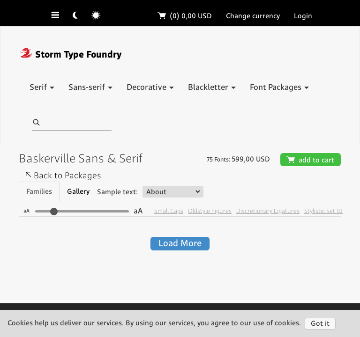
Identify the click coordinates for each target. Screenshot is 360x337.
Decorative (150, 87)
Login (303, 16)
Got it (320, 323)
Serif (42, 87)
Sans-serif (90, 87)
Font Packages (279, 87)
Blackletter (212, 87)
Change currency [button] (253, 16)
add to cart (310, 160)
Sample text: (117, 192)
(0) (185, 16)
